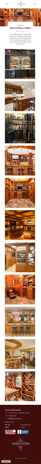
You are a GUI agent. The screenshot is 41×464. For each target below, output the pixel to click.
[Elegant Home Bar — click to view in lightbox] (20, 257)
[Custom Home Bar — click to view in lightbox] (20, 64)
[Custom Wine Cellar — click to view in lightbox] (20, 128)
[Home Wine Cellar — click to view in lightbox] (20, 386)
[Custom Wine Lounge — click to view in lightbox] (20, 289)
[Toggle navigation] (7, 4)
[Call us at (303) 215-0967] (34, 4)
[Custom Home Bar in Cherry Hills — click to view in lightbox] (20, 96)
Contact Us (6, 461)
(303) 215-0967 (12, 415)
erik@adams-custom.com (14, 418)
